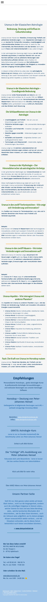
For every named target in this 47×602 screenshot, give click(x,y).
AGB (11, 591)
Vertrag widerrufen (10, 593)
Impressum (6, 591)
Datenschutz (17, 591)
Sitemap (35, 591)
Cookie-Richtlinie (26, 591)
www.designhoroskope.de (28, 417)
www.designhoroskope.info (26, 420)
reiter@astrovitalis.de (11, 576)
